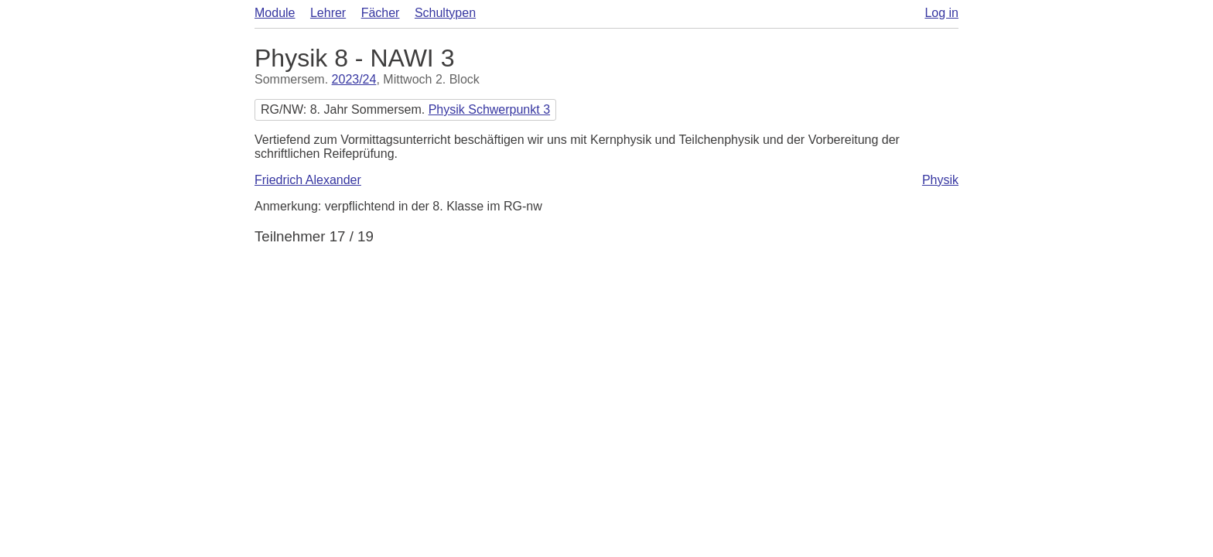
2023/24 (354, 79)
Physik (940, 179)
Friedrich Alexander (308, 179)
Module (275, 12)
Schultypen (445, 12)
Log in (941, 12)
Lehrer (328, 12)
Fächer (380, 12)
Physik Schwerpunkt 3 (489, 109)
